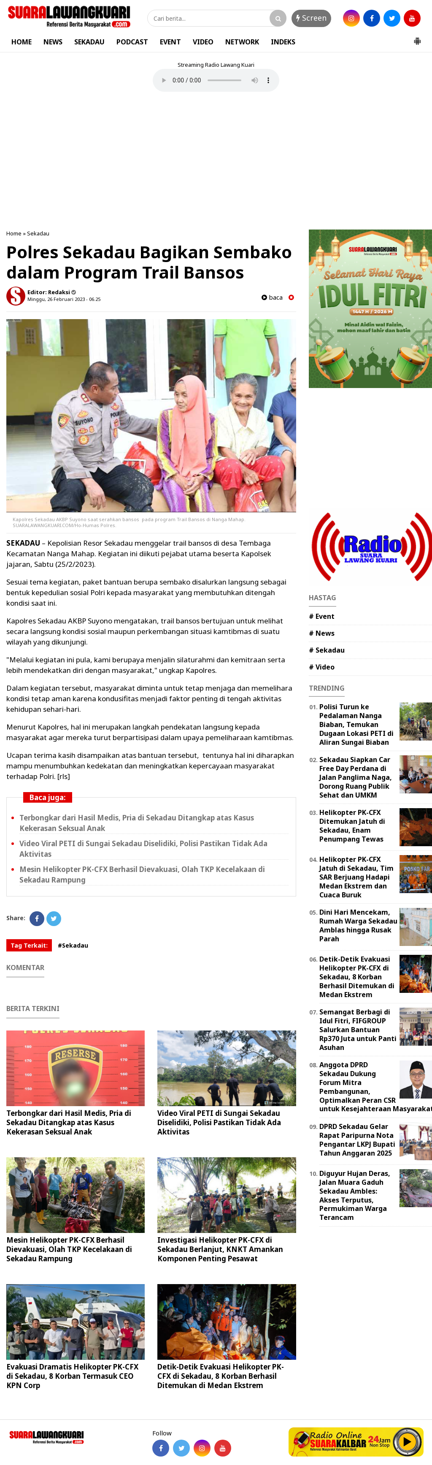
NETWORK (242, 41)
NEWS (52, 41)
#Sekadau (73, 945)
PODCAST (132, 41)
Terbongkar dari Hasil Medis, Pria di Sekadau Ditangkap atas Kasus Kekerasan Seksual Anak (68, 1122)
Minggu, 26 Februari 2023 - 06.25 (63, 299)
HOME (21, 41)
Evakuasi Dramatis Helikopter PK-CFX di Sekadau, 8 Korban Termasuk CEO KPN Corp (72, 1376)
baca (272, 297)
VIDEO (203, 41)
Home (14, 233)
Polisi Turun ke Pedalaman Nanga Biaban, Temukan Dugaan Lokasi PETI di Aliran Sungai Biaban (356, 724)
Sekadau (38, 233)
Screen (311, 18)
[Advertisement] (216, 162)
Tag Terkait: (29, 945)
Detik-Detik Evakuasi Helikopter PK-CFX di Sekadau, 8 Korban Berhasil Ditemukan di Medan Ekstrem (220, 1376)
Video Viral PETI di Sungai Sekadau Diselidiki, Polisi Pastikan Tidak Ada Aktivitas (219, 1122)
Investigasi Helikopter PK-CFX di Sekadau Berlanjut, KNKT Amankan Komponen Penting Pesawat (220, 1249)
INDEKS (283, 41)
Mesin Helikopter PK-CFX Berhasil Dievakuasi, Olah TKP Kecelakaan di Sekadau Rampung (69, 1249)
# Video (322, 667)
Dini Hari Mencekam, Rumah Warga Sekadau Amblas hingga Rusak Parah (358, 925)
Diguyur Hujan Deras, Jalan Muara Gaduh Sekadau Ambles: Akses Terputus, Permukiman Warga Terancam (354, 1195)
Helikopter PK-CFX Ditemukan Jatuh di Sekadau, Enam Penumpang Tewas (352, 825)
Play (407, 1441)
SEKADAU (89, 41)
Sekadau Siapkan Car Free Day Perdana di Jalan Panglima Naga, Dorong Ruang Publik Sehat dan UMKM (355, 777)
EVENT (170, 41)
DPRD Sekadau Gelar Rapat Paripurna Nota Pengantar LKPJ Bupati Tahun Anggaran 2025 (357, 1139)
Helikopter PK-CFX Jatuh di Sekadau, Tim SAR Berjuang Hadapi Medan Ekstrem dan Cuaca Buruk (356, 877)
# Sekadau (327, 650)
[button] (417, 37)
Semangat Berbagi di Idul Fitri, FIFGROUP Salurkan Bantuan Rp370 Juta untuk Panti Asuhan (358, 1029)
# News (322, 633)
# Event (322, 616)
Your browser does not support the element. (216, 80)
